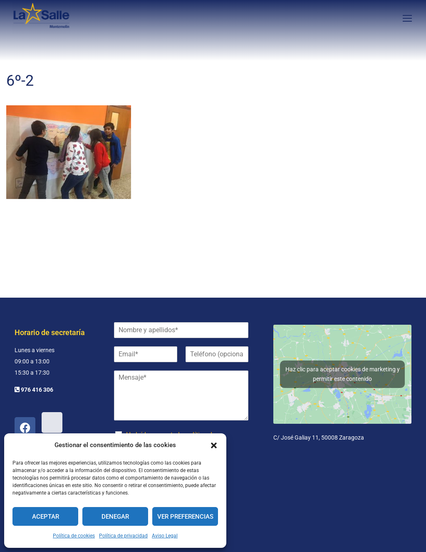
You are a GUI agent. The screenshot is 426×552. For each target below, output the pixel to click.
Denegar (115, 516)
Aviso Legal (165, 536)
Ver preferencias (185, 516)
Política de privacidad (123, 536)
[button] (214, 445)
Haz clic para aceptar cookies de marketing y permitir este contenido (342, 374)
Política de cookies (74, 536)
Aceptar (45, 516)
